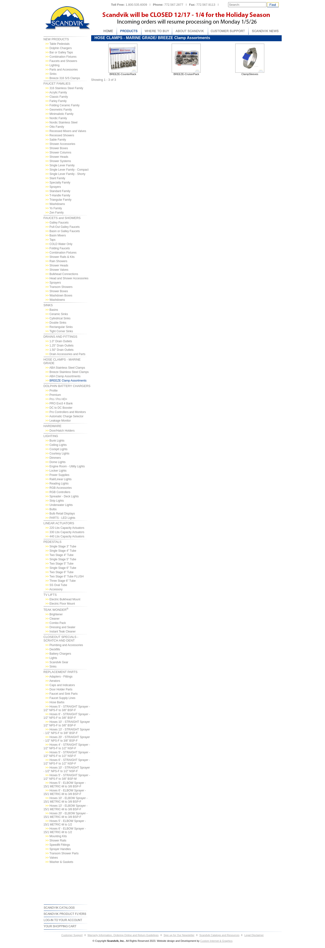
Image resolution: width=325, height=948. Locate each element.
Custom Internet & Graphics (216, 940)
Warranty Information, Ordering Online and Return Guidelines (123, 935)
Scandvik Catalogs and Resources (219, 935)
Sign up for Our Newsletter (179, 935)
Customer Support (71, 935)
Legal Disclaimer (254, 935)
